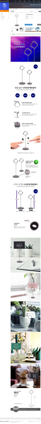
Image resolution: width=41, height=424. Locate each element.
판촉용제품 (34, 1)
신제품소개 (20, 1)
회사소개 (15, 1)
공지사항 (39, 1)
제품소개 (25, 1)
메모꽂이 (29, 1)
